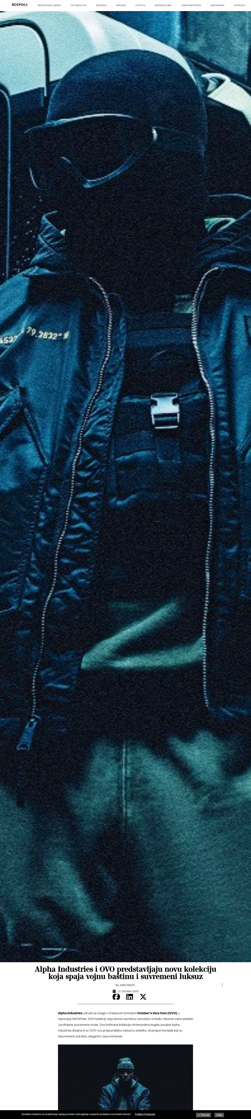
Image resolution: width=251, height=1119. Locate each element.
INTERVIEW (239, 5)
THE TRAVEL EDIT (78, 5)
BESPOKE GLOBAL (163, 5)
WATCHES (121, 5)
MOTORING (101, 5)
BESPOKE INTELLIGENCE (49, 5)
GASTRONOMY (218, 5)
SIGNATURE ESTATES (191, 5)
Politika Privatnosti (145, 1114)
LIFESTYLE (140, 5)
